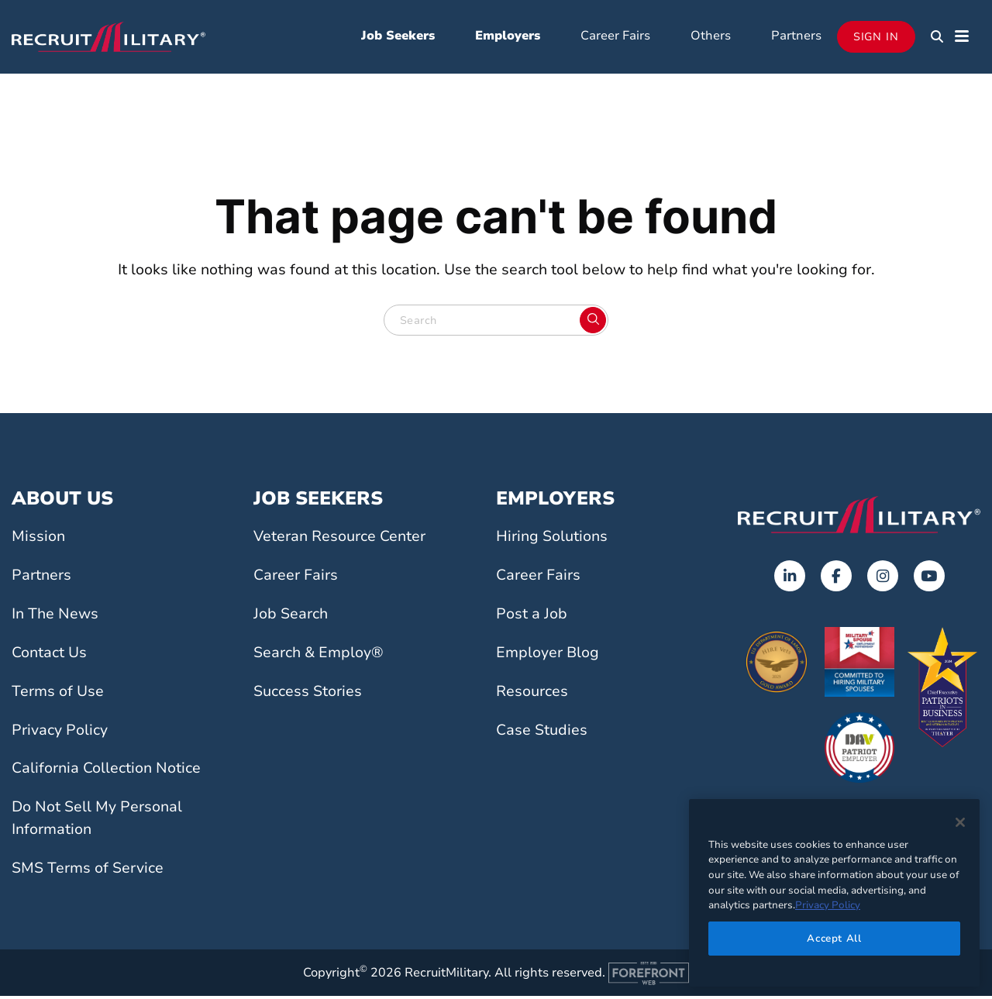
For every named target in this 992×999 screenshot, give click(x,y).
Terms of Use (58, 694)
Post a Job (531, 617)
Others (711, 37)
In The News (55, 617)
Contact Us (49, 656)
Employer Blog (547, 656)
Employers (507, 37)
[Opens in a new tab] (789, 579)
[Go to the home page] (859, 517)
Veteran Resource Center (339, 540)
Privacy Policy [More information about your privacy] (827, 905)
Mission (38, 540)
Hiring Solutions (552, 540)
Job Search (290, 617)
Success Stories (307, 694)
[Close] (960, 822)
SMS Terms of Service (88, 871)
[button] (937, 39)
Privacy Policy (60, 733)
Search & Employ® (318, 656)
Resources (532, 694)
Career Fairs (615, 37)
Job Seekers (398, 37)
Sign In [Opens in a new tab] (876, 38)
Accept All (834, 939)
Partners (796, 37)
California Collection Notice (106, 772)
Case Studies (541, 733)
